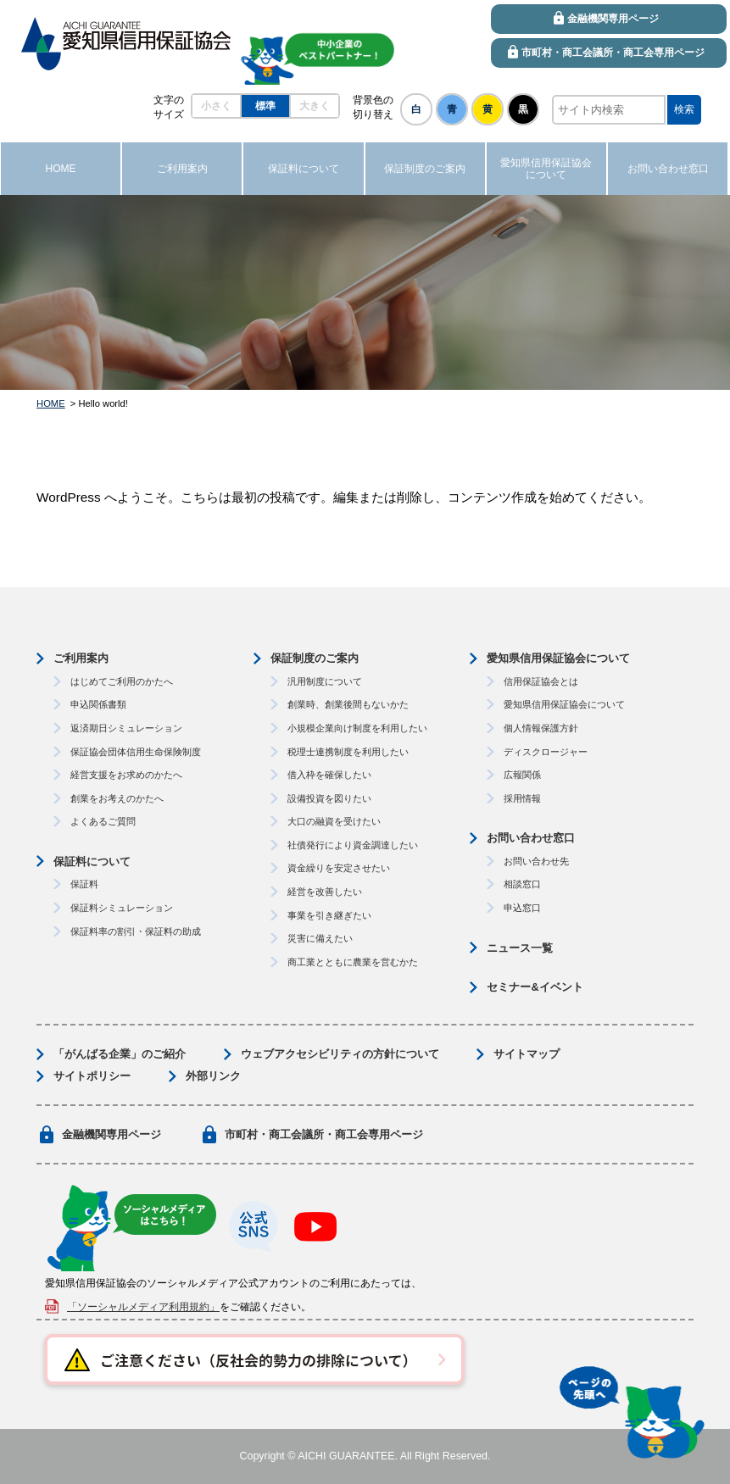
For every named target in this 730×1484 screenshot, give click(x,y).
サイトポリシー (92, 1076)
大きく (314, 106)
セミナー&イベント (534, 987)
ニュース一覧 (520, 948)
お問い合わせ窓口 (531, 837)
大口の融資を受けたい (334, 821)
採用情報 (522, 798)
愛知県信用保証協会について (558, 658)
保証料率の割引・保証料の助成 (135, 931)
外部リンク (213, 1076)
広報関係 (522, 775)
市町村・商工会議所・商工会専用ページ (324, 1134)
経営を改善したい (324, 892)
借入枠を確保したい (329, 775)
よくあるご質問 (103, 821)
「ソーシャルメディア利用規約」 (143, 1307)
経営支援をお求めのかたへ (126, 775)
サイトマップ (526, 1054)
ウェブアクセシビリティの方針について (340, 1054)
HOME (50, 403)
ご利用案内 (81, 658)
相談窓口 (522, 884)
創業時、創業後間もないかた (348, 704)
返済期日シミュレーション (126, 728)
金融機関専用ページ (111, 1134)
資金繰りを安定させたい (338, 868)
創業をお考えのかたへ (117, 798)
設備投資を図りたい (329, 798)
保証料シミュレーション (121, 908)
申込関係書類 (98, 704)
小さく (216, 106)
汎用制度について (324, 681)
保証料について (92, 861)
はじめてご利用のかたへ (121, 681)
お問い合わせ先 (536, 861)
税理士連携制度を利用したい (348, 752)
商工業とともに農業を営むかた (352, 962)
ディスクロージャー (546, 752)
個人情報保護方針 (541, 728)
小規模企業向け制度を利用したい (357, 728)
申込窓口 (522, 908)
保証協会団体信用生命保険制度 (135, 752)
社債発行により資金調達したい (352, 845)
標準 (265, 106)
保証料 (84, 884)
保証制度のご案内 (314, 658)
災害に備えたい (320, 938)
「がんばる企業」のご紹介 (119, 1054)
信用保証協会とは (541, 681)
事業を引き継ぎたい (329, 915)
